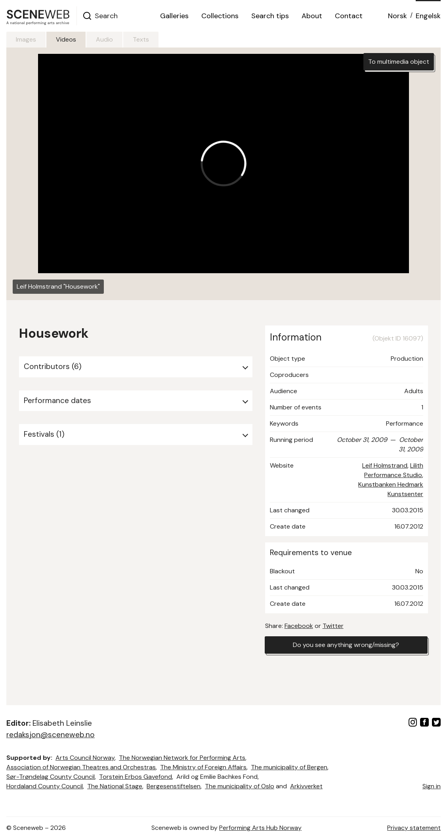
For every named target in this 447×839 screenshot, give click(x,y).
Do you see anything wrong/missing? (346, 645)
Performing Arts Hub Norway (260, 828)
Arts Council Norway (85, 757)
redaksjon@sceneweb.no (50, 735)
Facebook (299, 626)
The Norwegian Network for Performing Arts (182, 757)
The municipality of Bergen (289, 767)
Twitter (333, 626)
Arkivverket (306, 786)
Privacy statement (414, 828)
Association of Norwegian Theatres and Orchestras (81, 767)
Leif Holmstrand (384, 465)
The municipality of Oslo (239, 786)
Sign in (431, 786)
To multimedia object (398, 61)
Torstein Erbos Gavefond (135, 776)
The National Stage (114, 786)
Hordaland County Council (44, 786)
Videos (66, 39)
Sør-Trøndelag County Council (50, 776)
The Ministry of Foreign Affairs (203, 767)
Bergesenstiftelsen (174, 786)
